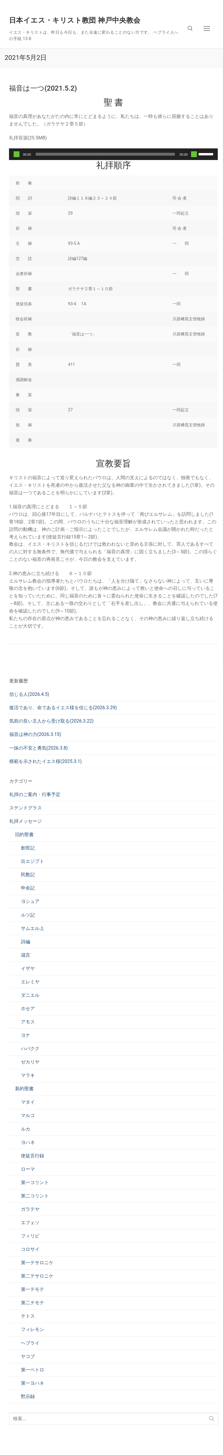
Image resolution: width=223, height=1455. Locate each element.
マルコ (28, 1115)
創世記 (28, 848)
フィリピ (30, 1236)
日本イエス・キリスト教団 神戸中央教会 (75, 20)
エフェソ (30, 1222)
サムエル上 (32, 928)
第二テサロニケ (37, 1276)
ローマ (28, 1169)
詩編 (25, 941)
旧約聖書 (24, 834)
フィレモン (32, 1329)
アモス (28, 1022)
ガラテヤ (30, 1209)
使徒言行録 (32, 1155)
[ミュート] (194, 154)
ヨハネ (28, 1142)
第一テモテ (32, 1289)
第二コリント (35, 1196)
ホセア (28, 1008)
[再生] (16, 154)
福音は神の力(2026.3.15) (35, 734)
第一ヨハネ (32, 1383)
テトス (28, 1316)
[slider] (105, 154)
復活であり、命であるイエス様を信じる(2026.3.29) (63, 707)
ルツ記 (28, 915)
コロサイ (30, 1249)
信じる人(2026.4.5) (29, 694)
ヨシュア (30, 901)
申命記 (28, 888)
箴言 (25, 955)
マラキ (28, 1075)
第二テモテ (32, 1302)
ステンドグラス (25, 808)
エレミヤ (30, 982)
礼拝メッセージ (25, 821)
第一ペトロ (32, 1370)
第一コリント (35, 1182)
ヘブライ (30, 1343)
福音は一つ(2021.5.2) (43, 88)
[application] (113, 154)
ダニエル (30, 995)
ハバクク (30, 1048)
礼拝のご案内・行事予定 (34, 794)
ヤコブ (28, 1356)
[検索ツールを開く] (190, 28)
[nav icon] (206, 28)
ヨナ (25, 1035)
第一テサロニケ (37, 1262)
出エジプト (32, 861)
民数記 (28, 874)
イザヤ (28, 968)
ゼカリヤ (30, 1062)
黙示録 (28, 1396)
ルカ (25, 1129)
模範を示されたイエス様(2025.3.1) (45, 761)
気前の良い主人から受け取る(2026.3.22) (51, 721)
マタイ (28, 1102)
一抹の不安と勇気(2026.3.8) (38, 748)
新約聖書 (24, 1088)
